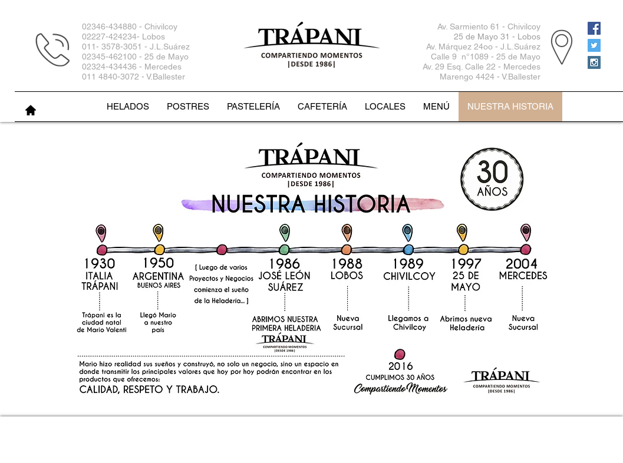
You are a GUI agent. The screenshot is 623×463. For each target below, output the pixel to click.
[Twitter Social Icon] (594, 45)
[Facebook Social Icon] (594, 28)
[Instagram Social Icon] (594, 62)
